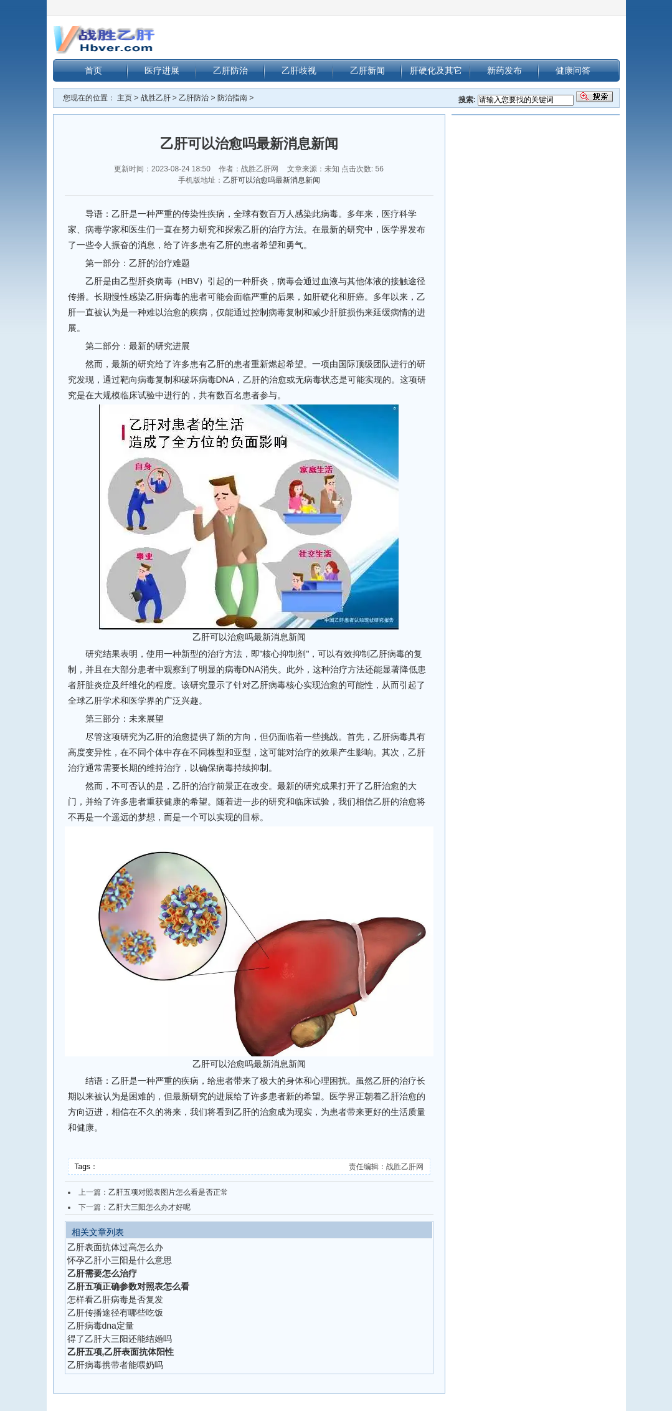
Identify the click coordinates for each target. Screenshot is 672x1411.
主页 (124, 97)
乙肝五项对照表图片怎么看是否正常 (168, 1192)
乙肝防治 (230, 70)
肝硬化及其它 (436, 70)
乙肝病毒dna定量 (100, 1326)
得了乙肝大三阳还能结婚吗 (119, 1339)
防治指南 (232, 97)
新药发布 (504, 70)
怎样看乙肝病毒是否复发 (115, 1299)
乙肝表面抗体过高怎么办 (115, 1247)
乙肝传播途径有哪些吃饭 (115, 1313)
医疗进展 (161, 70)
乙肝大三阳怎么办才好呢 (149, 1207)
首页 (93, 70)
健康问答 (573, 70)
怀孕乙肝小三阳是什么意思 (119, 1260)
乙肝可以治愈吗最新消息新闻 (271, 180)
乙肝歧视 (299, 70)
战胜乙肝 (156, 97)
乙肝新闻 (367, 70)
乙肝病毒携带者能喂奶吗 (115, 1365)
